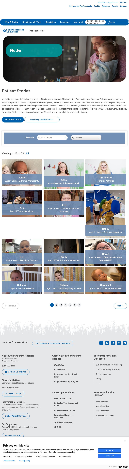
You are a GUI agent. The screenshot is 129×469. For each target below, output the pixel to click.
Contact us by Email (15, 372)
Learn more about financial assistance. (18, 383)
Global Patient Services (15, 416)
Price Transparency (10, 388)
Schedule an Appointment (108, 2)
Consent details (9, 461)
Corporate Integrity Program (66, 380)
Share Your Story (13, 119)
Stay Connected (102, 408)
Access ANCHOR (13, 435)
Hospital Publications (105, 413)
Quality (97, 6)
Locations (65, 22)
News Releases (102, 399)
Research (106, 6)
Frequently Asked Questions (42, 120)
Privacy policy (24, 461)
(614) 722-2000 (8, 366)
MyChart (123, 2)
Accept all (110, 450)
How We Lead (59, 368)
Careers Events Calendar (64, 408)
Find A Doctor (11, 22)
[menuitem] (11, 22)
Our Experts (100, 417)
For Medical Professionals (80, 6)
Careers (123, 6)
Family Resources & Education (95, 22)
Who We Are (59, 363)
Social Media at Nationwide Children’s (52, 343)
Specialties (51, 22)
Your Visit (78, 22)
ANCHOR (57, 424)
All (27, 153)
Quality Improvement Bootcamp (109, 363)
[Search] (117, 22)
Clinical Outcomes (103, 373)
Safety (98, 377)
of (18, 153)
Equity (98, 382)
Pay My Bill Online (13, 393)
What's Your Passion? (63, 396)
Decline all (110, 456)
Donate (115, 6)
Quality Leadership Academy (108, 368)
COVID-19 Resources (63, 429)
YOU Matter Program (63, 419)
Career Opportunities (63, 391)
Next (120, 306)
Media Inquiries (102, 403)
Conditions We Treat (31, 22)
